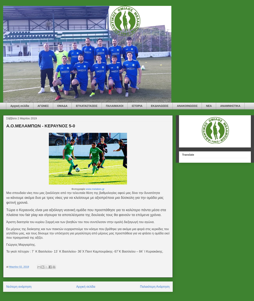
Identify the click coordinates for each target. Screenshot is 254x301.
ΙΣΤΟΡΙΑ (137, 105)
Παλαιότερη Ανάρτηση (155, 286)
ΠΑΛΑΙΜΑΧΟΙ (114, 105)
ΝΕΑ (209, 105)
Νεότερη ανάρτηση (18, 286)
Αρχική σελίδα (19, 105)
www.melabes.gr (95, 189)
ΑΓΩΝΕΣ (43, 105)
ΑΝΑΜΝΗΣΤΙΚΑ (230, 105)
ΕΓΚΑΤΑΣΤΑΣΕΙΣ (86, 105)
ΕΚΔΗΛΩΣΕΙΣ (159, 105)
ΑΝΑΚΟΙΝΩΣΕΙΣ (187, 105)
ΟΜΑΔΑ (62, 105)
